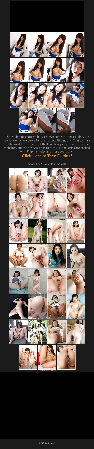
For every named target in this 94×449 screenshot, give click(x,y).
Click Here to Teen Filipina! (47, 155)
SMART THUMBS (51, 370)
